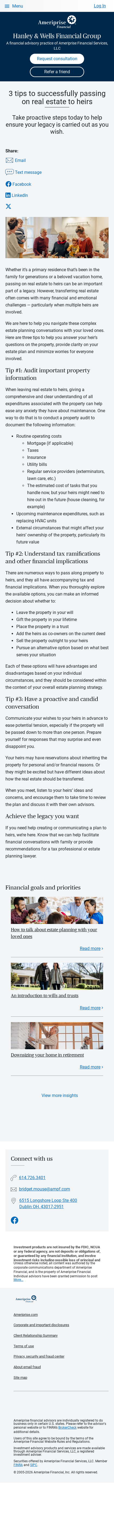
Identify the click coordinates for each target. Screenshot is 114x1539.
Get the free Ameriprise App (61, 1405)
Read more (90, 948)
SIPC (33, 1465)
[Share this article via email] (23, 160)
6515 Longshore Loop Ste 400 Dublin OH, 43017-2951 (48, 1203)
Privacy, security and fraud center (39, 1356)
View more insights (60, 1095)
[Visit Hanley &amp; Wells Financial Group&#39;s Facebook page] (14, 1220)
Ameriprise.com (26, 1315)
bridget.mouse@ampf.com (44, 1189)
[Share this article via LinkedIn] (23, 195)
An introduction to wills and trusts (44, 995)
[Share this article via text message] (23, 172)
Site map (20, 1377)
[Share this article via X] (23, 206)
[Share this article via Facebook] (23, 184)
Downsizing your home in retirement (47, 1055)
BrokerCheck (67, 1427)
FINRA (18, 1465)
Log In (100, 5)
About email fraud (27, 1367)
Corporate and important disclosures (41, 1325)
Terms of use (24, 1346)
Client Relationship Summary (36, 1335)
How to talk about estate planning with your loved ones (54, 933)
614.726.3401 (32, 1177)
